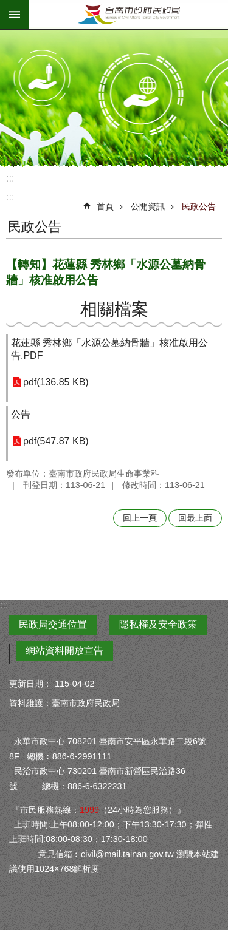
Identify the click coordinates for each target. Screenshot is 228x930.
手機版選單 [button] (14, 14)
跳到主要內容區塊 (6, 6)
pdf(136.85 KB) (56, 382)
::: (10, 178)
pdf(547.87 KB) (56, 441)
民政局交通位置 (53, 624)
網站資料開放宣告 (64, 650)
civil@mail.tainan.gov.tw (127, 854)
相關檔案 (114, 309)
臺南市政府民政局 (128, 14)
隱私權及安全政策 (158, 624)
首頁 (105, 206)
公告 (20, 414)
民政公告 (199, 206)
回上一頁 (140, 518)
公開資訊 (148, 206)
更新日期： (30, 683)
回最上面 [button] (195, 518)
